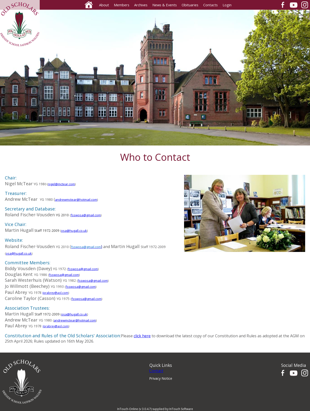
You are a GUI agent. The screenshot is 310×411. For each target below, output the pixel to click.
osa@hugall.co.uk (74, 230)
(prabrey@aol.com (55, 293)
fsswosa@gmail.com (86, 215)
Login (227, 4)
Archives (140, 4)
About (104, 4)
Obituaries (190, 4)
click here (142, 335)
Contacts (210, 4)
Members (121, 4)
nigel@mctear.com (61, 184)
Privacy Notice (160, 378)
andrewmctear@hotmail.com (76, 199)
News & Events (164, 4)
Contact (156, 370)
